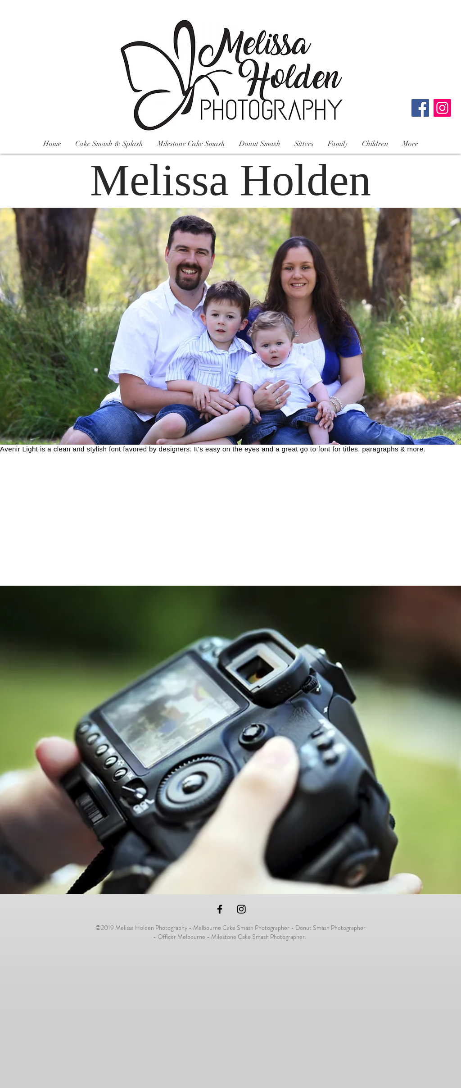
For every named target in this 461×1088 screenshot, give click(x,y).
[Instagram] (442, 108)
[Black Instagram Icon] (241, 909)
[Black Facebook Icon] (220, 909)
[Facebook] (420, 108)
